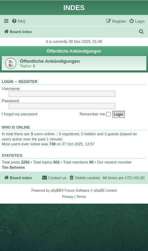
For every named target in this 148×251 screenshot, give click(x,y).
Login (7, 81)
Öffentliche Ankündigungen (74, 51)
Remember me (95, 114)
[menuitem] (18, 21)
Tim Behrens (13, 167)
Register (28, 81)
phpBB (56, 190)
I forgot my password (19, 114)
